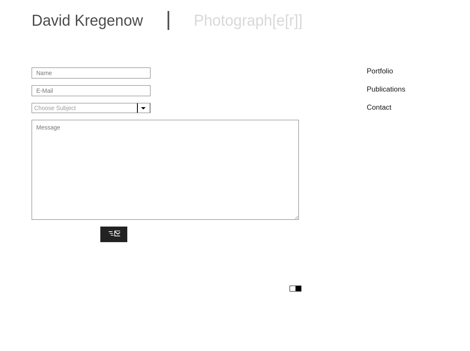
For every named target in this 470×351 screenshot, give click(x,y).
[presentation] (64, 235)
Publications (386, 89)
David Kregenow (167, 20)
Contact (379, 107)
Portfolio (380, 71)
